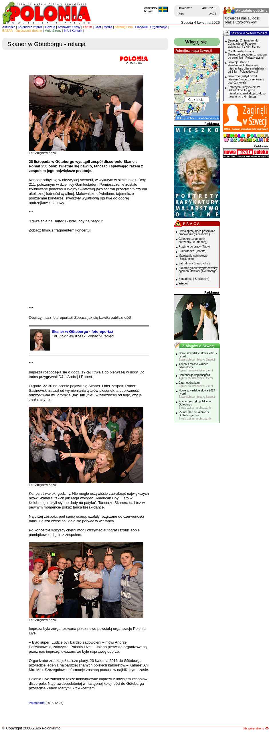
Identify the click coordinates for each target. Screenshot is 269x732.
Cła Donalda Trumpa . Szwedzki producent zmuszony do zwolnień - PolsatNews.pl (247, 54)
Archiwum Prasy (69, 27)
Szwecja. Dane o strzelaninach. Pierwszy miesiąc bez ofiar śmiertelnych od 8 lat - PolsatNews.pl (247, 67)
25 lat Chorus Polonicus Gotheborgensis (195, 415)
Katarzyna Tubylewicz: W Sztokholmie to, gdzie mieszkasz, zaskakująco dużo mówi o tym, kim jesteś (247, 92)
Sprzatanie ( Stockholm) (194, 278)
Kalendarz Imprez (30, 27)
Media (108, 27)
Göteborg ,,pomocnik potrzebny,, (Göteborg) (193, 240)
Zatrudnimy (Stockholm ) (194, 263)
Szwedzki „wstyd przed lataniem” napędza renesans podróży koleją (246, 79)
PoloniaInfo (37, 703)
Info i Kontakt (73, 30)
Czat (98, 27)
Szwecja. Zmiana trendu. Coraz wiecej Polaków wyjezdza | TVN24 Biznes (244, 43)
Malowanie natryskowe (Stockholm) (193, 257)
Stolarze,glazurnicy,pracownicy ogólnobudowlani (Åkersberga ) (198, 271)
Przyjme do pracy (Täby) (194, 246)
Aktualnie (8, 27)
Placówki (141, 27)
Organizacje (158, 27)
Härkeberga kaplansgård (196, 376)
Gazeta (50, 27)
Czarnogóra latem (196, 384)
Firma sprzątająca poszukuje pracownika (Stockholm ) (197, 233)
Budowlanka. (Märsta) (192, 251)
